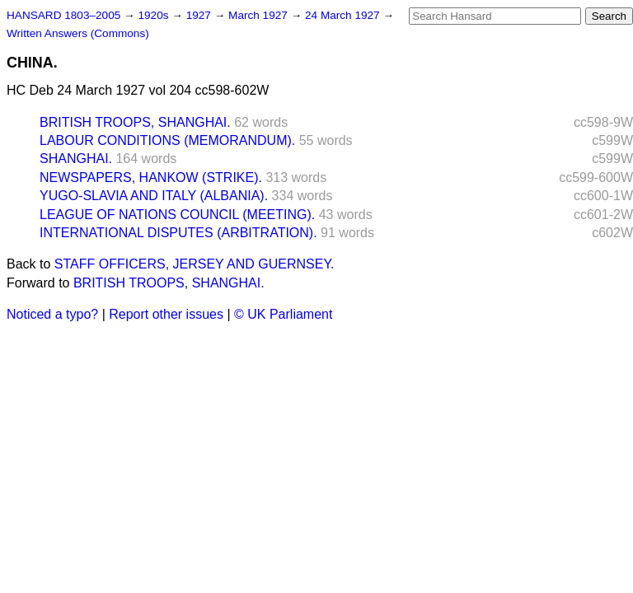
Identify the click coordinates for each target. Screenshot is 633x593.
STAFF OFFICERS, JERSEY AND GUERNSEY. (194, 264)
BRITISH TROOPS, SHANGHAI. (135, 122)
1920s (154, 15)
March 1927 (259, 15)
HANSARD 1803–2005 (63, 15)
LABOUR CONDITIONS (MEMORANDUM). (167, 140)
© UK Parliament (283, 314)
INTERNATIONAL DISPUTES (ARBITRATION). (178, 233)
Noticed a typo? (52, 314)
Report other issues (166, 314)
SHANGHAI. (76, 159)
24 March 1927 (343, 15)
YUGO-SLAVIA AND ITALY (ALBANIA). (154, 196)
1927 (200, 15)
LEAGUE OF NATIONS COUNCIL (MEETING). (177, 215)
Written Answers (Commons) (78, 33)
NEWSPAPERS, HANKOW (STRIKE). (151, 177)
